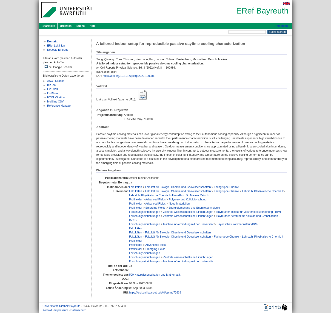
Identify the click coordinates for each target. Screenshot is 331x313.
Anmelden (281, 26)
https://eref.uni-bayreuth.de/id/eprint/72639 (155, 292)
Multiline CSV (55, 101)
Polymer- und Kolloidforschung (187, 199)
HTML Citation (56, 97)
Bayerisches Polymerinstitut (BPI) (237, 224)
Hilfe (92, 26)
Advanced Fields (155, 199)
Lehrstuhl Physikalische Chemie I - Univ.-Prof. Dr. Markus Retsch (168, 195)
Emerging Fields (156, 207)
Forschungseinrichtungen (144, 211)
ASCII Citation (55, 81)
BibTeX (51, 85)
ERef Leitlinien (56, 45)
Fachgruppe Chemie (226, 187)
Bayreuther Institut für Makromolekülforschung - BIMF (249, 211)
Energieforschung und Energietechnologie (194, 207)
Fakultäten (135, 187)
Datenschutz (78, 310)
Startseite (49, 26)
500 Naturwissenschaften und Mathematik (154, 274)
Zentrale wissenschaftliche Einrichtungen (188, 211)
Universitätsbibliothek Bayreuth (62, 306)
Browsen (66, 26)
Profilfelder (135, 199)
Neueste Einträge (57, 49)
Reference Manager (59, 105)
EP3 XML (53, 89)
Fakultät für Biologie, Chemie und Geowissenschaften (178, 187)
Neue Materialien (179, 203)
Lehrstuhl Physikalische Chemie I (262, 191)
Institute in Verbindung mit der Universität (188, 224)
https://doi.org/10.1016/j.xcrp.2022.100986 (128, 76)
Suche (80, 26)
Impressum (61, 310)
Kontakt (48, 310)
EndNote (52, 93)
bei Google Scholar (58, 67)
